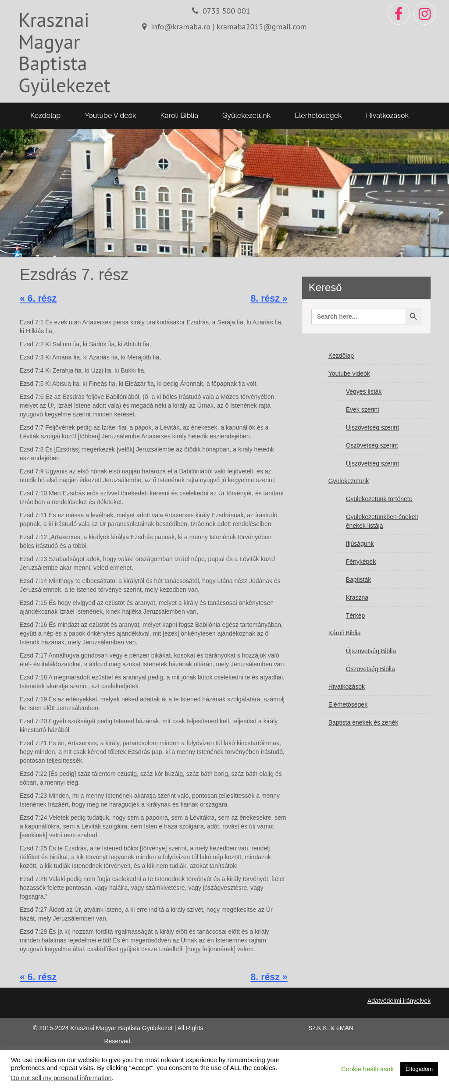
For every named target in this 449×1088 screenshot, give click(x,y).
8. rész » (268, 298)
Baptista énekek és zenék (363, 722)
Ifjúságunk (360, 543)
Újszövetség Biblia (371, 650)
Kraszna (357, 597)
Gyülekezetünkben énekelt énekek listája (382, 521)
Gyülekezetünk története (379, 498)
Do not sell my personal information (61, 1077)
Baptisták (358, 579)
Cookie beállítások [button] (367, 1069)
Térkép (355, 615)
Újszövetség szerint (372, 427)
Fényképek (361, 561)
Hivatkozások (387, 115)
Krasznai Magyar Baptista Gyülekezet (64, 52)
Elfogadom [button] (419, 1069)
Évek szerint (362, 409)
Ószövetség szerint (372, 445)
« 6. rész (38, 298)
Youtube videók (110, 115)
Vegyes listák (364, 391)
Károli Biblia (179, 115)
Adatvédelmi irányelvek (399, 1000)
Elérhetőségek (318, 115)
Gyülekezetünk (246, 115)
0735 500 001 (226, 10)
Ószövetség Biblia (370, 668)
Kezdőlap (45, 115)
